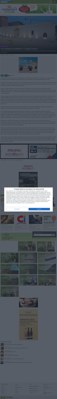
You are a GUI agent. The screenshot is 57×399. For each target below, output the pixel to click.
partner (14, 190)
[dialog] (28, 199)
